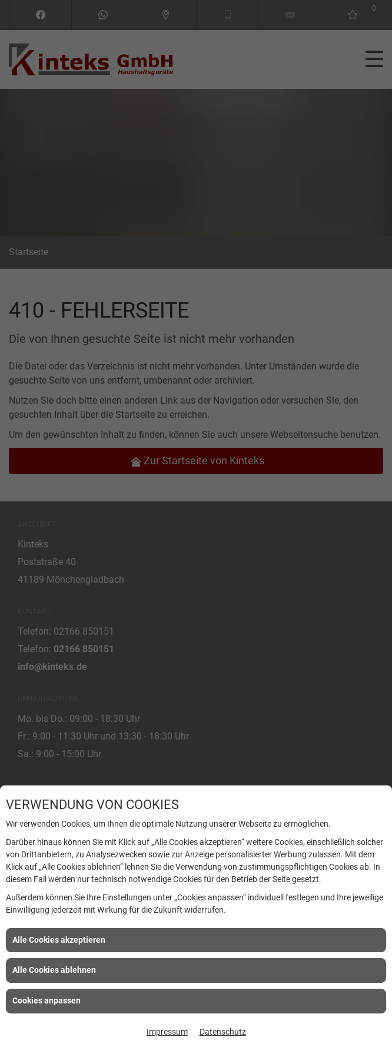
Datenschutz (223, 1031)
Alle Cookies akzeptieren (58, 940)
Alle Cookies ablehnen (54, 970)
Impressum (167, 1031)
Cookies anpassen (46, 1000)
